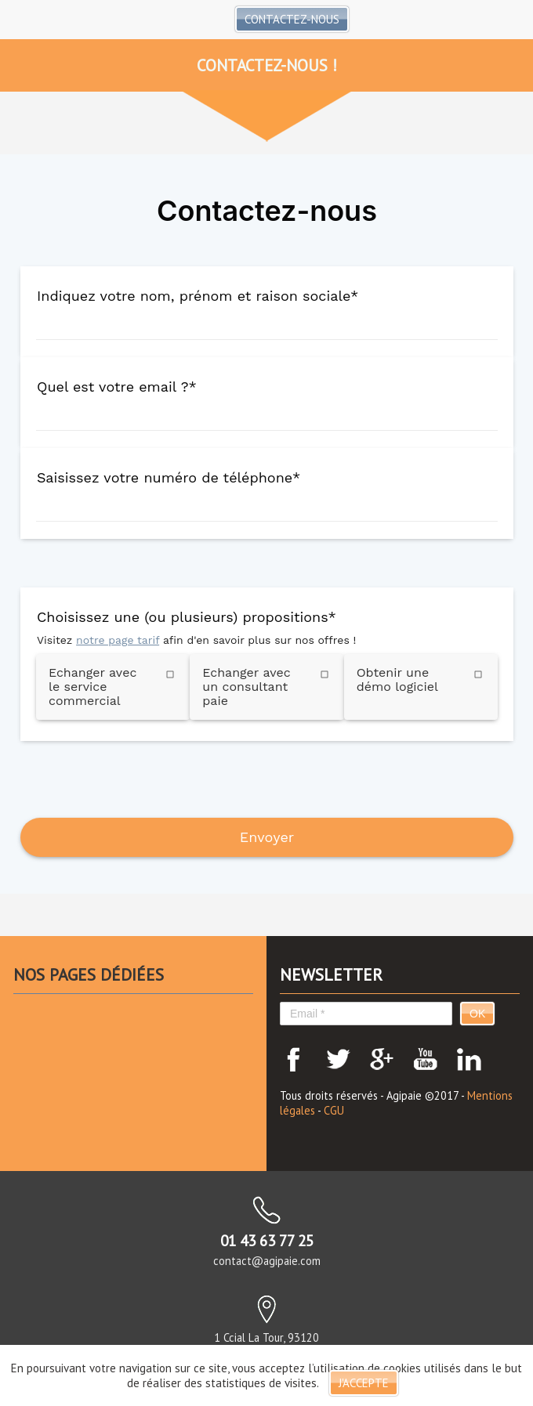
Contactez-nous (292, 19)
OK (477, 1013)
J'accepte (364, 1382)
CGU (334, 1110)
